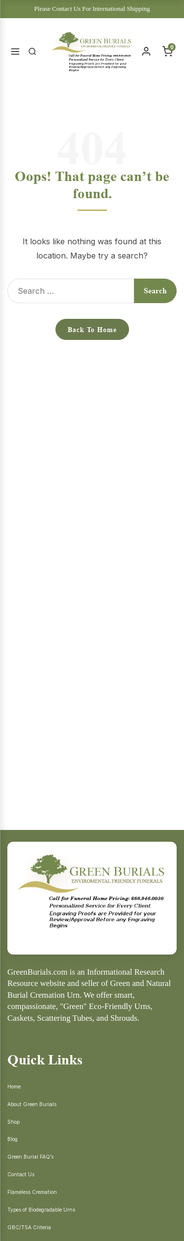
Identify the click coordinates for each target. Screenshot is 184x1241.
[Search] (32, 51)
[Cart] (167, 51)
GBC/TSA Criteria (29, 1227)
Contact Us (20, 1174)
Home (14, 1087)
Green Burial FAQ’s (30, 1157)
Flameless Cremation (32, 1192)
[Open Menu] (15, 51)
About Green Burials (31, 1104)
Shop (13, 1122)
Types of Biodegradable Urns (41, 1210)
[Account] (146, 51)
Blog (12, 1139)
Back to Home (92, 329)
